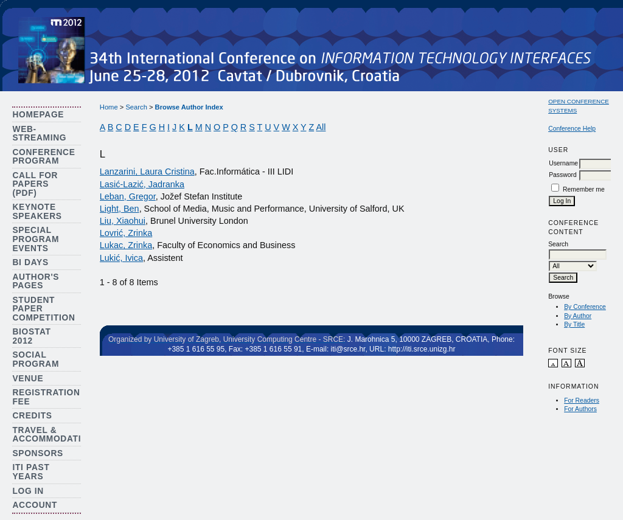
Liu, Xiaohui (122, 221)
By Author (577, 316)
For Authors (580, 409)
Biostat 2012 (31, 336)
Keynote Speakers (36, 212)
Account (34, 505)
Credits (32, 415)
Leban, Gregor (128, 196)
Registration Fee (46, 397)
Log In (28, 491)
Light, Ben (119, 208)
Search (136, 107)
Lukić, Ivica (121, 258)
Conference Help (572, 128)
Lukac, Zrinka (126, 245)
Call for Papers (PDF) (35, 184)
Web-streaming (39, 134)
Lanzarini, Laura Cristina (147, 171)
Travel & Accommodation (53, 435)
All (320, 127)
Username (563, 163)
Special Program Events (35, 239)
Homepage (38, 114)
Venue (27, 378)
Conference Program (43, 157)
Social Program (35, 359)
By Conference (585, 306)
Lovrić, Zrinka (126, 233)
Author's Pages (35, 281)
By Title (574, 324)
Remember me (584, 189)
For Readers (581, 400)
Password (563, 175)
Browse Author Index (189, 107)
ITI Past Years (30, 472)
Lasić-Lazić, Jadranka (142, 184)
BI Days (30, 262)
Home (109, 107)
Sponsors (37, 453)
